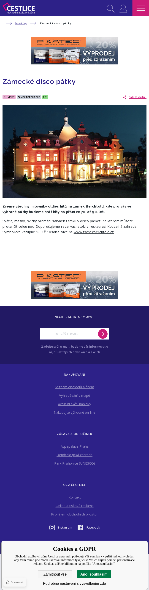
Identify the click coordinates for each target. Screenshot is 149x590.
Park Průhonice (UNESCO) (74, 463)
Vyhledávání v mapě (74, 395)
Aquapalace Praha (75, 446)
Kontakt (74, 497)
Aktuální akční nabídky (74, 404)
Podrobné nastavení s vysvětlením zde (74, 583)
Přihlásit (123, 8)
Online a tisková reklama (75, 505)
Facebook (93, 527)
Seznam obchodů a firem (74, 387)
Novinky (21, 23)
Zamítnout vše (55, 574)
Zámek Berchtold (29, 97)
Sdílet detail (137, 97)
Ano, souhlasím (94, 574)
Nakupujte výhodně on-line (74, 412)
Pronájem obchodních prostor (74, 514)
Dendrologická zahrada (74, 454)
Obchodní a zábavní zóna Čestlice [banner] (19, 8)
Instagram (65, 527)
